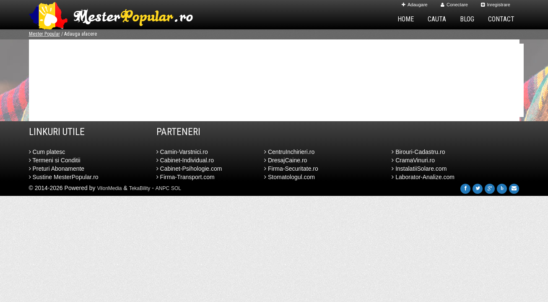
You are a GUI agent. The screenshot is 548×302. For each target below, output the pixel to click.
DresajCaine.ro (285, 160)
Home (405, 19)
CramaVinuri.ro (413, 160)
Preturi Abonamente (57, 168)
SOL (176, 188)
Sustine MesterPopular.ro (64, 177)
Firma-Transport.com (185, 177)
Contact (501, 19)
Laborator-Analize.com (423, 177)
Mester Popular (44, 34)
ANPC (162, 188)
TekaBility (140, 188)
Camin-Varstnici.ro (182, 151)
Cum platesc (47, 151)
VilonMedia (109, 188)
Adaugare (415, 4)
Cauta (437, 19)
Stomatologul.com (289, 177)
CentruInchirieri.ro (289, 151)
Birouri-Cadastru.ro (418, 151)
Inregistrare (495, 4)
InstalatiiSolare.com (419, 168)
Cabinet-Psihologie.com (189, 168)
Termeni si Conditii (55, 160)
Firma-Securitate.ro (291, 168)
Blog (467, 19)
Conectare (454, 4)
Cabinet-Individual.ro (185, 160)
